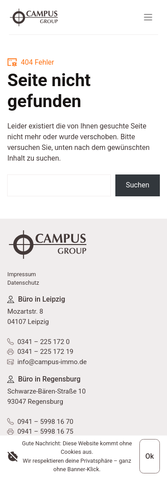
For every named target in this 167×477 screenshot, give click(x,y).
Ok (149, 456)
